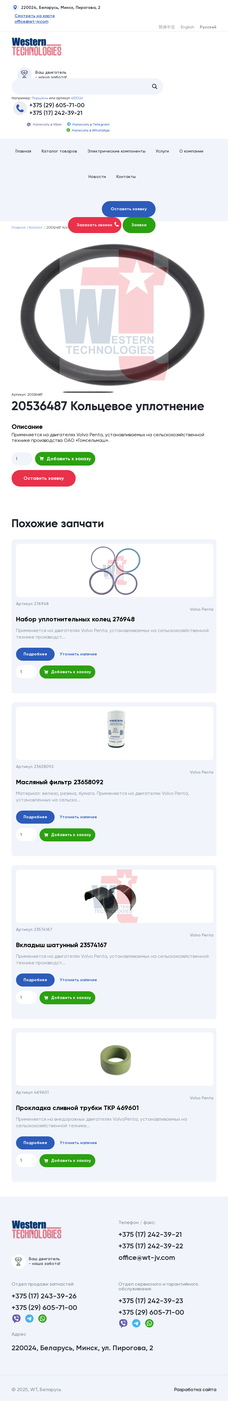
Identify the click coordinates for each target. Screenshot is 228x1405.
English (187, 27)
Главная (23, 153)
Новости (97, 179)
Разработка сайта (195, 1393)
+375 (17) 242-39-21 (56, 114)
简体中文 (167, 27)
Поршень (40, 100)
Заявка (139, 227)
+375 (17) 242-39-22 (150, 1248)
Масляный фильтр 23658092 (59, 784)
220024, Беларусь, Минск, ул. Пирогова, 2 (82, 1352)
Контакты (126, 179)
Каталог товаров (59, 153)
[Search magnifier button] (154, 88)
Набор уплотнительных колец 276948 (75, 621)
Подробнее (35, 656)
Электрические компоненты (116, 153)
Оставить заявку (129, 211)
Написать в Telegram (88, 126)
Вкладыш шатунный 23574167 (61, 947)
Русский (208, 27)
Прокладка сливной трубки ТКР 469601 (77, 1110)
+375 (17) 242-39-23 (150, 1304)
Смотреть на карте (32, 16)
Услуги (162, 153)
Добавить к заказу (65, 461)
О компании (191, 153)
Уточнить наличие (78, 657)
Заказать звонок (98, 227)
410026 (77, 100)
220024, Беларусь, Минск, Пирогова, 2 (56, 8)
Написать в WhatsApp (88, 132)
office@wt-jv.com (28, 22)
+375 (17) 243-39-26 (44, 1300)
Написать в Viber (44, 126)
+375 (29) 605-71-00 (57, 107)
